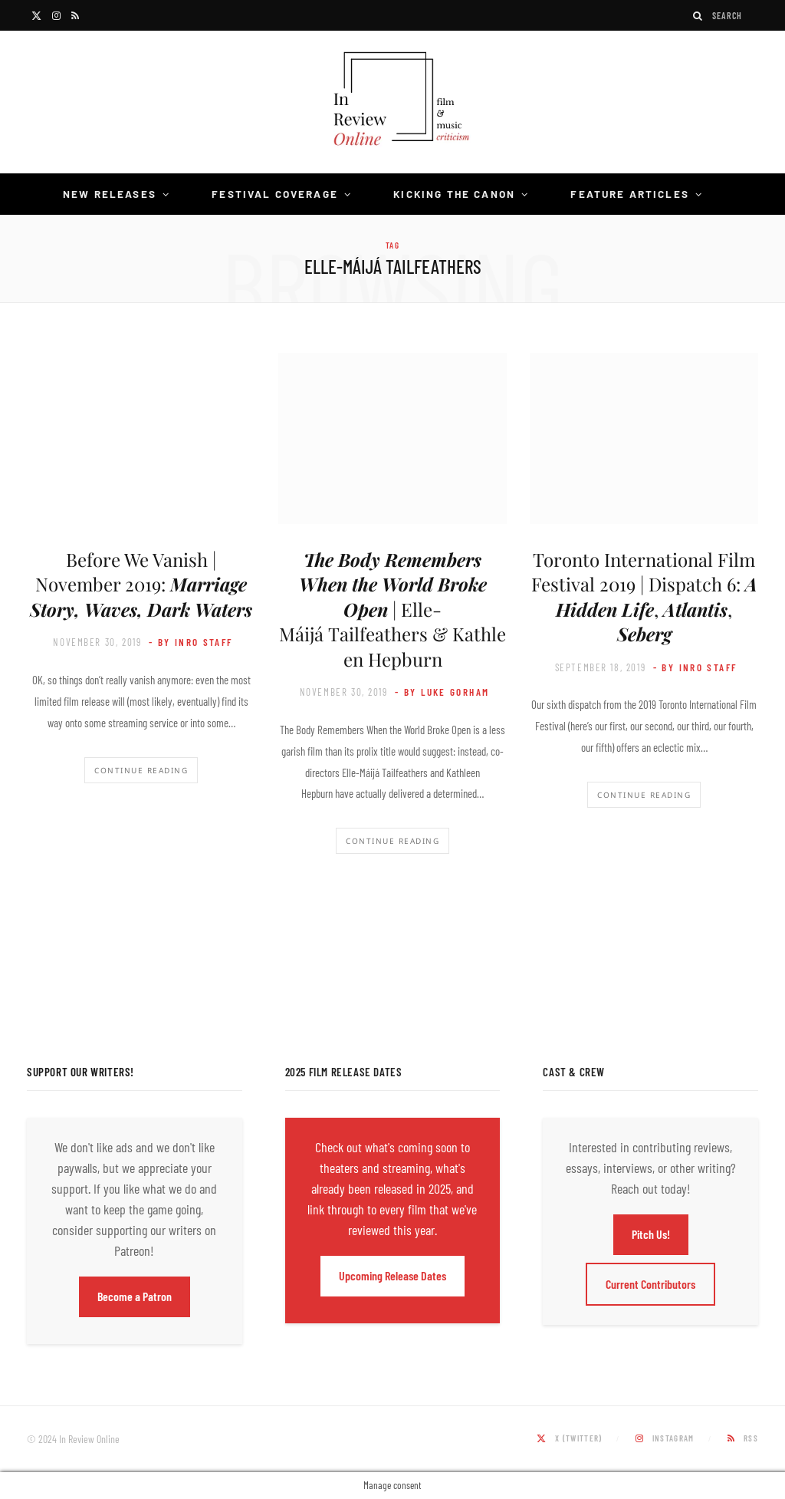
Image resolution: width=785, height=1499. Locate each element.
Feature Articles (629, 193)
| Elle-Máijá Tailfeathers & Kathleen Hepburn (392, 609)
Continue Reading (141, 770)
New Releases (109, 193)
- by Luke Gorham (442, 692)
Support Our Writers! (80, 1072)
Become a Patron (134, 1296)
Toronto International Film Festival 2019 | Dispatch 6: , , (644, 596)
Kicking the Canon (454, 193)
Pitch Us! (651, 1234)
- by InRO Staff (191, 642)
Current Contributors (650, 1284)
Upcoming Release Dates (392, 1275)
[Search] (698, 16)
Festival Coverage (275, 193)
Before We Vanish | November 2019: (141, 584)
